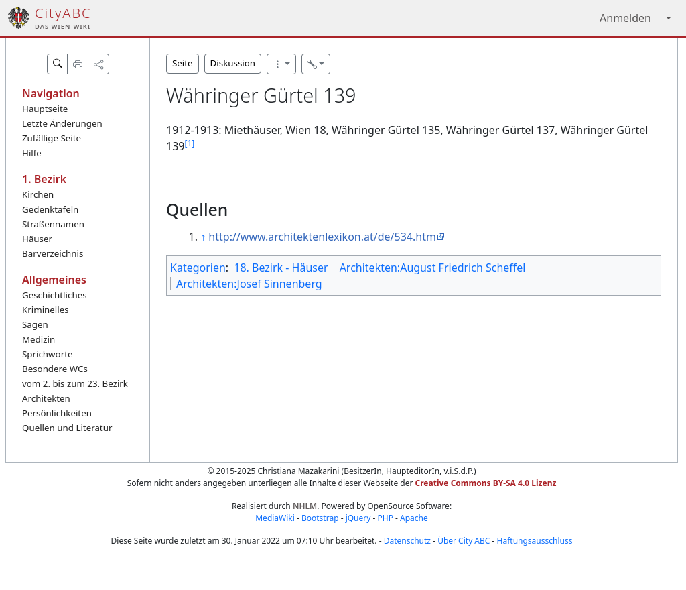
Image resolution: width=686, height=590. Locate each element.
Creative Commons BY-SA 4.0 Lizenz (486, 483)
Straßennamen (53, 224)
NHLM (305, 506)
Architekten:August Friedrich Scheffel (433, 267)
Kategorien (198, 267)
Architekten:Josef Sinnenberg (249, 283)
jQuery (358, 518)
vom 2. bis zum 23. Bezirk (75, 383)
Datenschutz (407, 540)
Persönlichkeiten (57, 413)
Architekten (46, 398)
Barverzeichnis (52, 253)
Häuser (37, 239)
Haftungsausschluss (535, 540)
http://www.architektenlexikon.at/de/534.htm (322, 236)
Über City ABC (463, 540)
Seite (182, 63)
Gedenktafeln (50, 209)
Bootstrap (320, 518)
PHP (385, 518)
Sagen (35, 324)
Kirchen (38, 194)
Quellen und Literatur (67, 428)
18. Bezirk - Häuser (281, 267)
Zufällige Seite (51, 138)
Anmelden (625, 18)
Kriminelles (45, 310)
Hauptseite (45, 109)
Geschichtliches (54, 295)
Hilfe (32, 153)
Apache (414, 518)
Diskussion (232, 63)
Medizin (38, 339)
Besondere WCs (55, 369)
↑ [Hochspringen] (203, 236)
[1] (189, 143)
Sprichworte (47, 354)
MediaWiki (275, 518)
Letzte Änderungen (62, 123)
